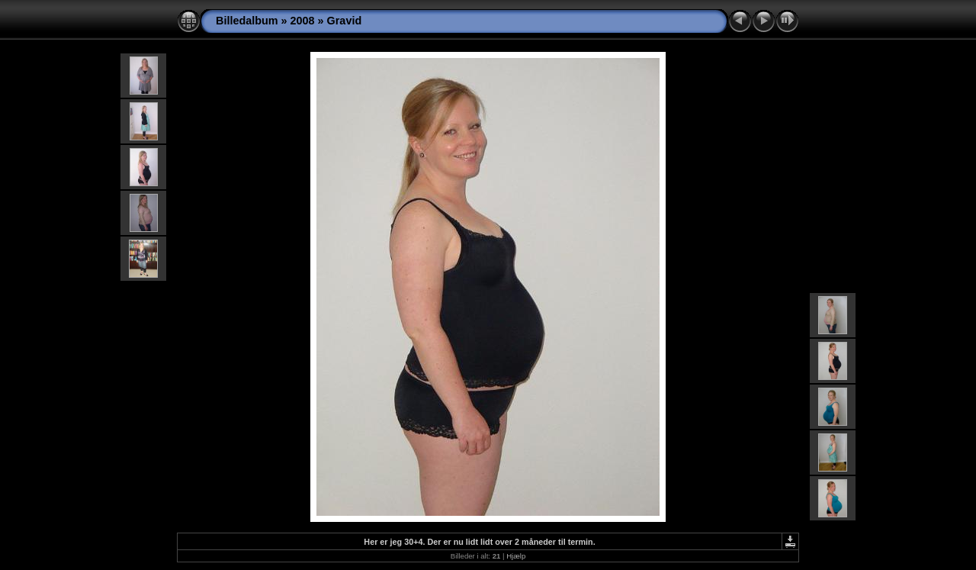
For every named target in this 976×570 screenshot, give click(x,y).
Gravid (344, 20)
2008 (303, 20)
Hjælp (515, 556)
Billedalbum (247, 20)
